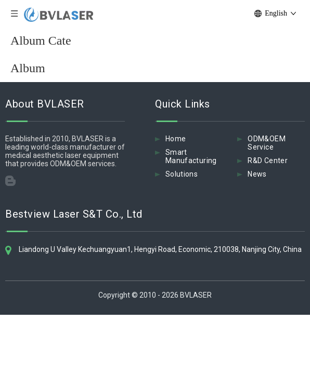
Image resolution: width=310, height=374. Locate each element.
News (257, 174)
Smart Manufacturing (191, 156)
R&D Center (268, 160)
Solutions (181, 174)
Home (175, 139)
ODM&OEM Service (266, 143)
